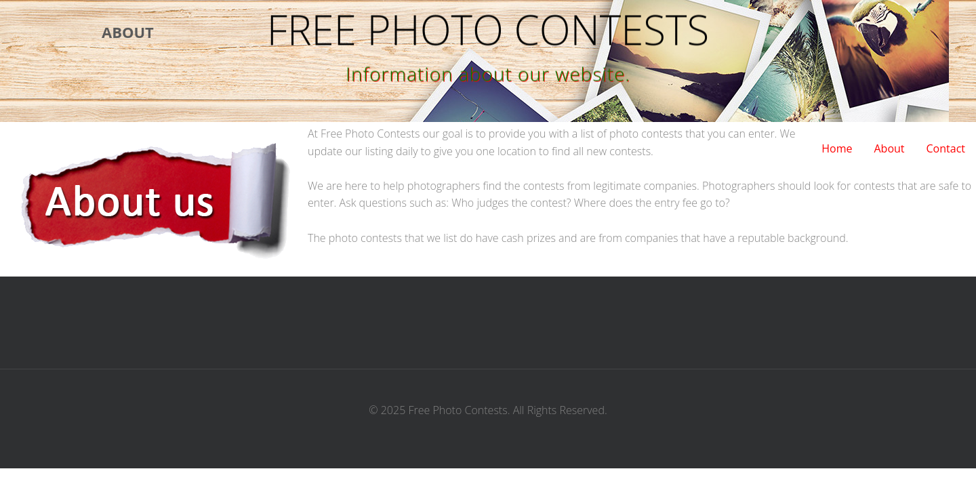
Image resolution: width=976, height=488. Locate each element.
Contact (946, 148)
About (889, 148)
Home (836, 148)
